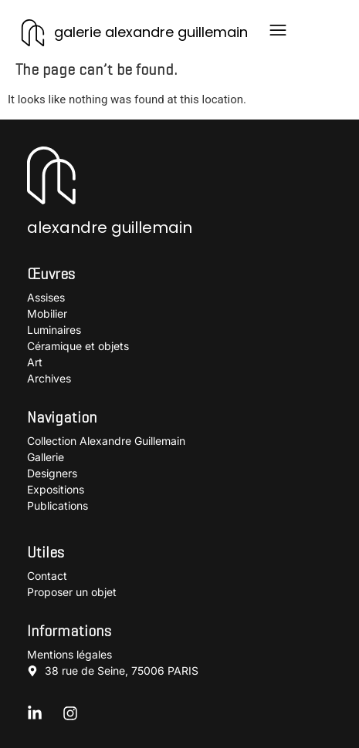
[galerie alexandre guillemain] (32, 32)
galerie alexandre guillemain (151, 32)
